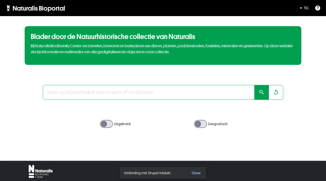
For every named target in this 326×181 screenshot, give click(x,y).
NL (303, 8)
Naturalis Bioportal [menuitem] (39, 8)
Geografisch (218, 124)
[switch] (106, 124)
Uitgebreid (122, 124)
